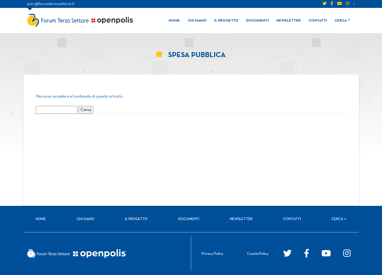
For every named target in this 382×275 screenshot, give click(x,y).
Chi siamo (197, 20)
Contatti (318, 20)
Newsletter (288, 20)
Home (174, 20)
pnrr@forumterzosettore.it (50, 4)
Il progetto (226, 20)
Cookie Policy (257, 254)
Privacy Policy (212, 254)
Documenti (257, 20)
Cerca (341, 20)
